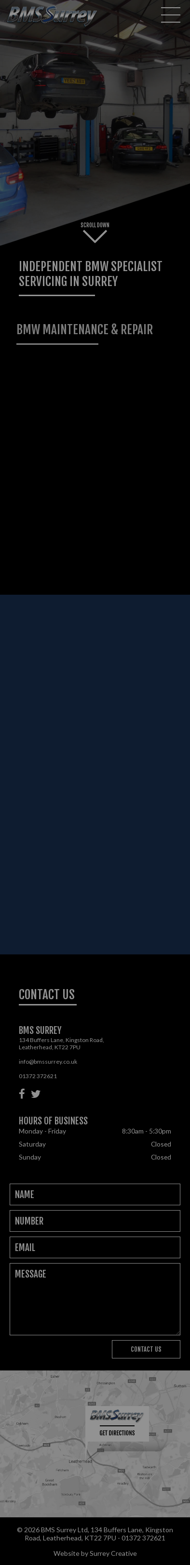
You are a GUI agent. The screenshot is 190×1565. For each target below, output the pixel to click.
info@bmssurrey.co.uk (48, 1061)
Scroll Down (95, 232)
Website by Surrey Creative (95, 1553)
